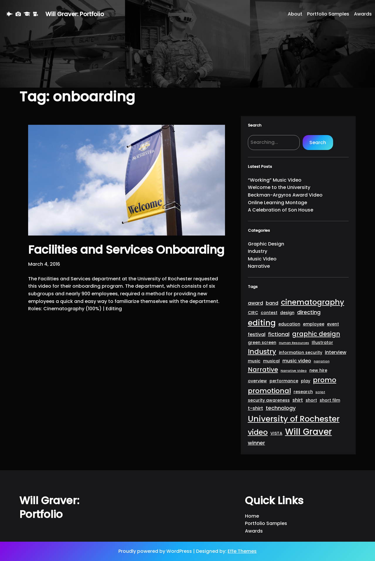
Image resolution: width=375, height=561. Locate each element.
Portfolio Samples (266, 523)
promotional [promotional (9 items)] (269, 390)
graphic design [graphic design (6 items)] (316, 334)
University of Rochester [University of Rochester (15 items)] (294, 418)
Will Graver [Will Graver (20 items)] (308, 432)
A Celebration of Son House (280, 210)
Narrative (259, 266)
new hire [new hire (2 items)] (318, 370)
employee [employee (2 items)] (313, 324)
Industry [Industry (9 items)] (262, 351)
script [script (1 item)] (320, 392)
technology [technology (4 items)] (281, 408)
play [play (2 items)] (305, 381)
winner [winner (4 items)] (256, 442)
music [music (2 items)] (254, 361)
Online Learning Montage (277, 202)
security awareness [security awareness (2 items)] (269, 400)
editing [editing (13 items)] (262, 322)
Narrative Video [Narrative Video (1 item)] (294, 371)
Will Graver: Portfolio (74, 14)
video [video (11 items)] (258, 432)
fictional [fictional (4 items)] (278, 334)
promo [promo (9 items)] (324, 380)
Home (252, 516)
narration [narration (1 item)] (322, 361)
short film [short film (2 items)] (330, 400)
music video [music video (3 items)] (296, 360)
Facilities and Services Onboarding (126, 250)
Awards (254, 531)
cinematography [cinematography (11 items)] (312, 302)
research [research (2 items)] (303, 392)
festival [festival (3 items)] (256, 334)
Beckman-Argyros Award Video (285, 195)
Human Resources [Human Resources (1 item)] (294, 343)
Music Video (262, 258)
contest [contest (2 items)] (269, 313)
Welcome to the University (279, 187)
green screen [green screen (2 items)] (262, 342)
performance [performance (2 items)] (284, 381)
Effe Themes (242, 551)
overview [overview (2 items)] (257, 381)
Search (317, 142)
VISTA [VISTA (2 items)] (276, 433)
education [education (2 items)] (289, 324)
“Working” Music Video (274, 180)
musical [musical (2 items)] (271, 361)
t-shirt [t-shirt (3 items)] (255, 408)
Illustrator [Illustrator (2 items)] (322, 342)
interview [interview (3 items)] (335, 352)
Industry (257, 251)
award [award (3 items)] (255, 303)
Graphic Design (266, 244)
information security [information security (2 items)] (300, 352)
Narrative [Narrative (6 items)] (263, 369)
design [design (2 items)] (287, 313)
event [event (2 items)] (333, 324)
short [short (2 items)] (311, 400)
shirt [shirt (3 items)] (297, 400)
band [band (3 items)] (272, 303)
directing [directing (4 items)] (309, 312)
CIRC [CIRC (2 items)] (253, 313)
